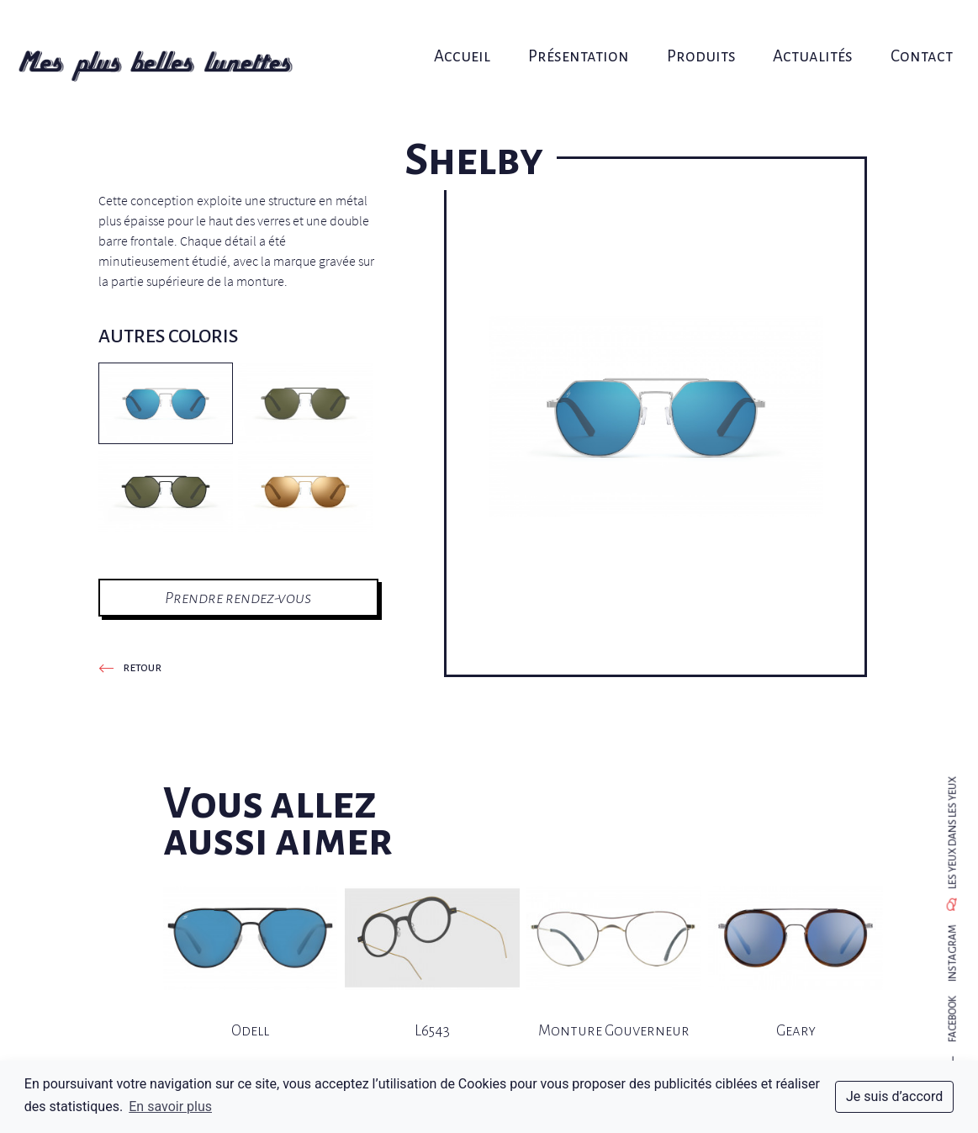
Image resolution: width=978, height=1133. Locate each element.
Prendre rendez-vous (238, 597)
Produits (689, 31)
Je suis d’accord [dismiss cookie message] (894, 1096)
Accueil (468, 31)
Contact (894, 31)
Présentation (576, 31)
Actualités (793, 31)
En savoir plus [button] (170, 1106)
